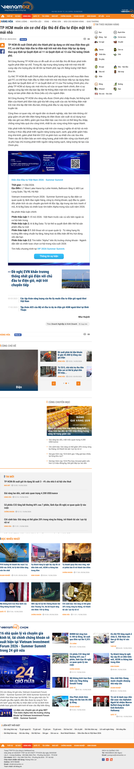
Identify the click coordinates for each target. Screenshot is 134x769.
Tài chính (73, 644)
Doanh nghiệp (5, 575)
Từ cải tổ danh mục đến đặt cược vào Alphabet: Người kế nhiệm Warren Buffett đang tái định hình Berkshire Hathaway (121, 704)
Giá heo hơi (68, 729)
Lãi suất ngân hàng (107, 729)
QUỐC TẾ (36, 16)
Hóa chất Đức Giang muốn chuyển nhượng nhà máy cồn (120, 681)
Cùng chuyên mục (59, 402)
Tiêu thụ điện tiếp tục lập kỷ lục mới (70, 353)
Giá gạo (45, 733)
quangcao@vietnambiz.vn (116, 755)
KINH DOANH (91, 16)
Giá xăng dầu (121, 729)
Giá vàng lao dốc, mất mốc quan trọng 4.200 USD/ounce (67, 441)
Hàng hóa (7, 21)
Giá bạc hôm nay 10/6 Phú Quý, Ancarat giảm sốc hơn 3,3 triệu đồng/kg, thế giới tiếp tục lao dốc (69, 462)
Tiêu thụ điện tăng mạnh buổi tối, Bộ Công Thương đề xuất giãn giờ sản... (71, 370)
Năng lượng (21, 21)
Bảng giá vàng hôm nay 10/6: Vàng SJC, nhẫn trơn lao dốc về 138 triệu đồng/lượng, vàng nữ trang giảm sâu (68, 431)
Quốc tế (3, 612)
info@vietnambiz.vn (16, 764)
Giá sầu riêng (24, 733)
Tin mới (9, 476)
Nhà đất (7, 485)
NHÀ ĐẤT (55, 16)
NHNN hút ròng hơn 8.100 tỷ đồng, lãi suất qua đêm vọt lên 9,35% (80, 637)
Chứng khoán (9, 512)
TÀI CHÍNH (45, 16)
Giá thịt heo (35, 733)
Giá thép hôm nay (10, 733)
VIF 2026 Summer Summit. (51, 249)
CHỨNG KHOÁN (66, 16)
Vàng (46, 21)
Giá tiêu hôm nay (91, 729)
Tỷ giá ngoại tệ (25, 729)
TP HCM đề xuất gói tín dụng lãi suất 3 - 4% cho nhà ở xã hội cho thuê (37, 481)
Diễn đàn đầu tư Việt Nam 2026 (89, 733)
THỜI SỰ (9, 16)
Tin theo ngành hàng (107, 24)
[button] (54, 383)
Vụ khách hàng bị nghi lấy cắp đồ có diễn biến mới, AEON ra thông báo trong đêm (45, 567)
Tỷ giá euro (57, 729)
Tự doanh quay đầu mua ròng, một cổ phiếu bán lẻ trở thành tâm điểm (76, 566)
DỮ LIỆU (101, 16)
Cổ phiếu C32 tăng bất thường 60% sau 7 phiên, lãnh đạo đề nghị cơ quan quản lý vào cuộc (45, 506)
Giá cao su (54, 733)
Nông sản (56, 21)
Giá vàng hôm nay (10, 729)
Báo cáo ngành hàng (74, 21)
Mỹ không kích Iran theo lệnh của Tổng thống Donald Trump (13, 605)
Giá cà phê (78, 729)
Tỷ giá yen (47, 729)
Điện (19, 387)
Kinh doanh (35, 575)
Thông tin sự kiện (49, 256)
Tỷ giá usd (37, 729)
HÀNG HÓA (27, 16)
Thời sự (113, 646)
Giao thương (93, 21)
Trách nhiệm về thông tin (13, 766)
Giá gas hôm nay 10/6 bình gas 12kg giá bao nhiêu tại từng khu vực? (70, 455)
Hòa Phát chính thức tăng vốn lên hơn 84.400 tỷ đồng (81, 700)
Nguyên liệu (35, 21)
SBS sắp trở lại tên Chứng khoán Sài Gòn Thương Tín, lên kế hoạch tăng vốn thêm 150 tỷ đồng (45, 607)
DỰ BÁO (18, 16)
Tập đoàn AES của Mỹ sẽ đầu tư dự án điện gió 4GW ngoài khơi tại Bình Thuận (54, 308)
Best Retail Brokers (68, 733)
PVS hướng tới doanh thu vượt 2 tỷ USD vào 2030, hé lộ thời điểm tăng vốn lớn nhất (14, 567)
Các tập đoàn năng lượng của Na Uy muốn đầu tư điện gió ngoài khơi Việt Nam (53, 300)
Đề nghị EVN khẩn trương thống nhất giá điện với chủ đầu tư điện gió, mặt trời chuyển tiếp (31, 278)
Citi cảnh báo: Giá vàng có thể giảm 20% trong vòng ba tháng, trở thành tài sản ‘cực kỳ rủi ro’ (70, 448)
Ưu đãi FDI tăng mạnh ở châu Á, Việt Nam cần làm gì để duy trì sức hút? (121, 638)
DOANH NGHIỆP (79, 16)
